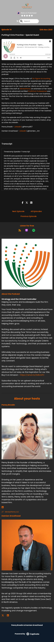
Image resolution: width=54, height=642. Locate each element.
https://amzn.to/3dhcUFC (32, 375)
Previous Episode (29, 216)
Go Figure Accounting (41, 78)
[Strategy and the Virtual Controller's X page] (17, 21)
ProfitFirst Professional (37, 91)
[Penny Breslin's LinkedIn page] (4, 507)
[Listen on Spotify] (33, 230)
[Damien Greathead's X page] (4, 615)
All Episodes (36, 211)
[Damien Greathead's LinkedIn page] (9, 615)
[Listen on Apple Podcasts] (26, 230)
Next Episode (18, 211)
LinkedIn (17, 126)
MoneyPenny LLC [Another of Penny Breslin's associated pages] (10, 512)
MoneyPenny (25, 88)
